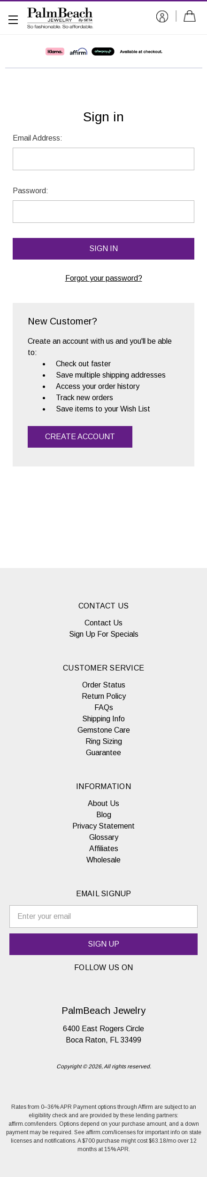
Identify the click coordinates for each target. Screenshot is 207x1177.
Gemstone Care (103, 730)
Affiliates (103, 849)
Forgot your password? (103, 278)
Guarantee (103, 753)
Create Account (80, 437)
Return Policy (104, 696)
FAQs (103, 707)
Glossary (103, 837)
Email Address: (37, 138)
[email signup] (103, 916)
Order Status (103, 685)
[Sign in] (162, 18)
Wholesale (103, 860)
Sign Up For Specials (103, 634)
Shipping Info (103, 719)
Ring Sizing (103, 741)
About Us (103, 803)
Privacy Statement (103, 826)
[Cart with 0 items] (191, 17)
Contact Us (103, 623)
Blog (103, 815)
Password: (30, 191)
